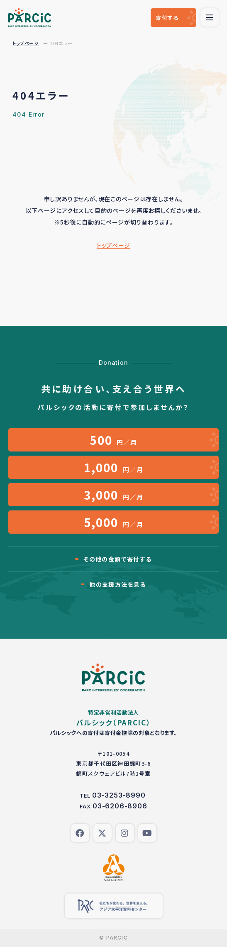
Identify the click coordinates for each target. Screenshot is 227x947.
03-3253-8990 (119, 795)
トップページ (25, 43)
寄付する (167, 18)
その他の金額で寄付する (117, 559)
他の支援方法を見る (117, 584)
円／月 (113, 440)
